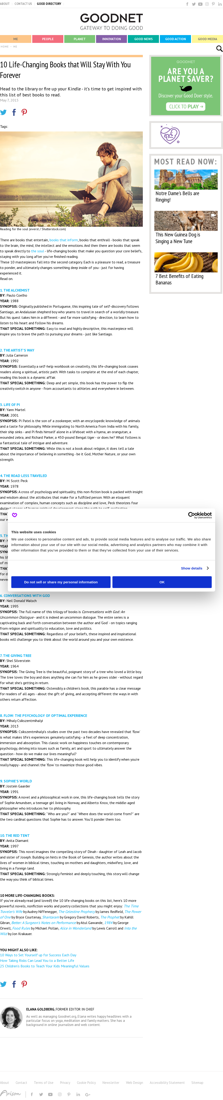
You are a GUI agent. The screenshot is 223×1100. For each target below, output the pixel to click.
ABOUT (5, 4)
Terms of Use (43, 1082)
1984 (108, 922)
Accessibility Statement (167, 1082)
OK (162, 582)
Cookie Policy (86, 1082)
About (4, 1082)
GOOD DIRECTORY (49, 4)
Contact (21, 1082)
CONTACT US (23, 4)
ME (15, 46)
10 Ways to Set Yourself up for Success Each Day (38, 955)
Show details (191, 568)
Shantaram (50, 917)
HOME (5, 46)
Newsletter (111, 1082)
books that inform (64, 240)
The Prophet (109, 917)
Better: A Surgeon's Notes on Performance (43, 922)
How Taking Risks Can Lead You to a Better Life (37, 960)
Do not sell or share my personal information (61, 582)
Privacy (65, 1082)
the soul (37, 251)
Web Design (134, 1082)
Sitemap (197, 1082)
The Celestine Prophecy (76, 911)
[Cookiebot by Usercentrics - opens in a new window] (191, 515)
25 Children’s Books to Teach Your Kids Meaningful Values (44, 966)
